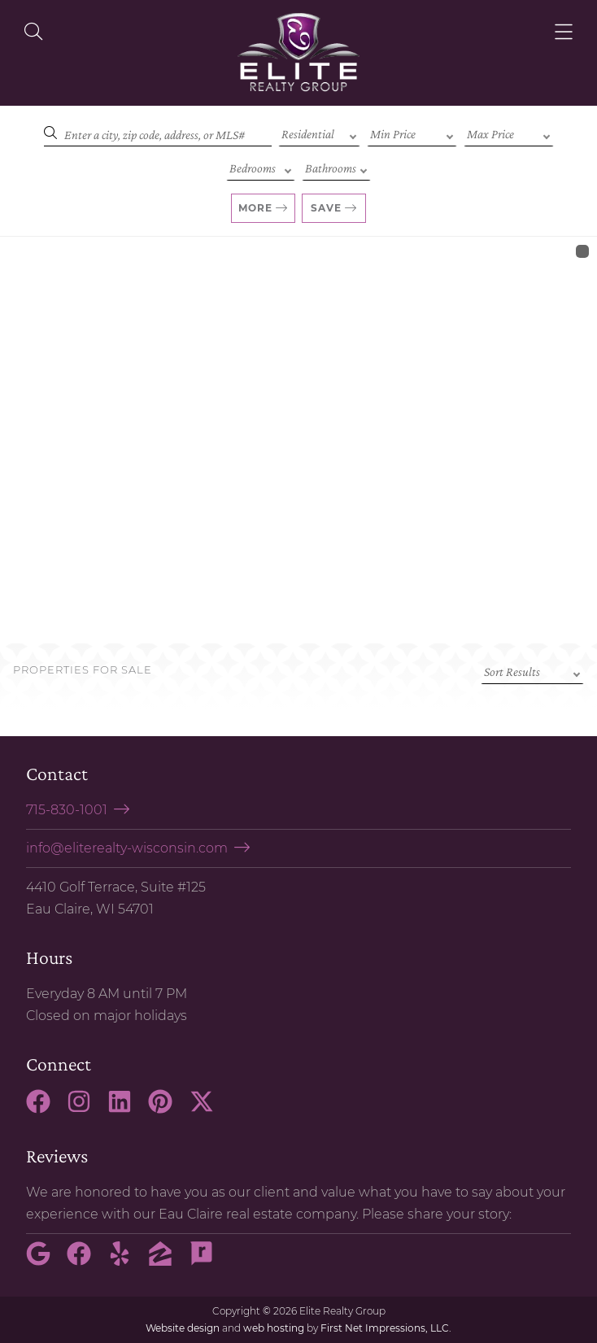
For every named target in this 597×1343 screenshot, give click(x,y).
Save (326, 208)
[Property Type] (319, 132)
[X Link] (208, 1109)
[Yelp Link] (126, 1261)
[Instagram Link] (85, 1109)
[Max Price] (509, 132)
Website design (183, 1328)
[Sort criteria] (532, 670)
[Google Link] (44, 1261)
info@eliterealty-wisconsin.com (127, 848)
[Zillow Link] (166, 1261)
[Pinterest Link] (166, 1109)
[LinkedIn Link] (126, 1109)
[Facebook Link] (44, 1109)
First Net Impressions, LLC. (385, 1328)
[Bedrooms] (260, 167)
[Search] (158, 132)
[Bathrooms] (336, 167)
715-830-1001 (66, 810)
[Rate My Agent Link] (208, 1261)
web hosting (273, 1328)
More (255, 208)
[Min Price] (412, 132)
